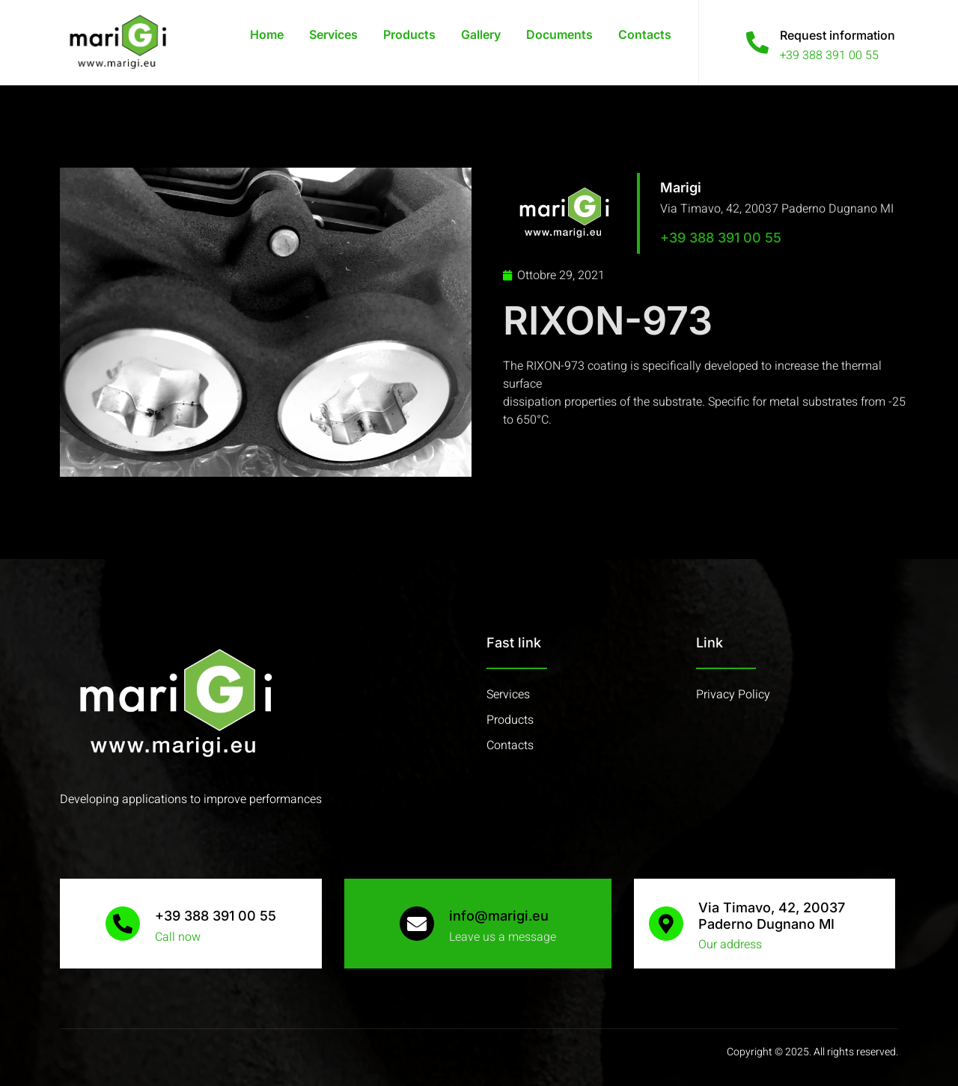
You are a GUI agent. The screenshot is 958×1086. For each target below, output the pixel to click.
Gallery (481, 34)
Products (409, 34)
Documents (559, 34)
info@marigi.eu (499, 916)
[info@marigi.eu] (417, 923)
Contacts (644, 34)
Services (333, 34)
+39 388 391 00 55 (720, 237)
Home (267, 34)
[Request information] (757, 42)
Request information (837, 35)
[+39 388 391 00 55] (123, 923)
